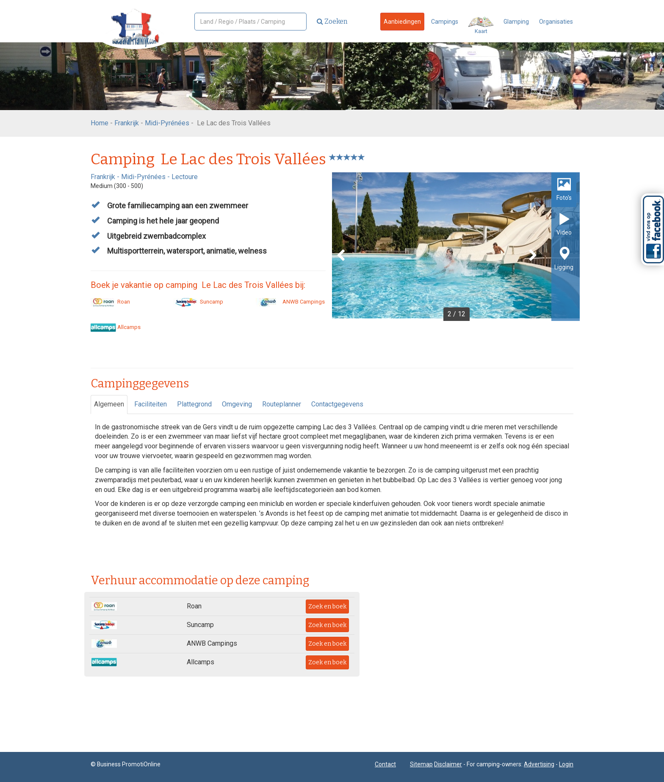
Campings (444, 21)
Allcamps (116, 327)
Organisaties (556, 21)
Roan (110, 301)
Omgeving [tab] (237, 404)
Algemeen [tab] (109, 404)
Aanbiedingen (402, 21)
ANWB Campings (290, 301)
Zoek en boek (327, 606)
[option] (456, 246)
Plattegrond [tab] (194, 404)
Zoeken (332, 21)
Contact (385, 764)
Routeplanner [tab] (281, 404)
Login (566, 764)
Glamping (516, 21)
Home (99, 123)
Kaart (481, 25)
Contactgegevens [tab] (337, 404)
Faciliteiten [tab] (150, 404)
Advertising (539, 764)
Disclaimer (448, 764)
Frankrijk (126, 123)
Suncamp (198, 301)
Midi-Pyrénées (167, 123)
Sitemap (421, 764)
